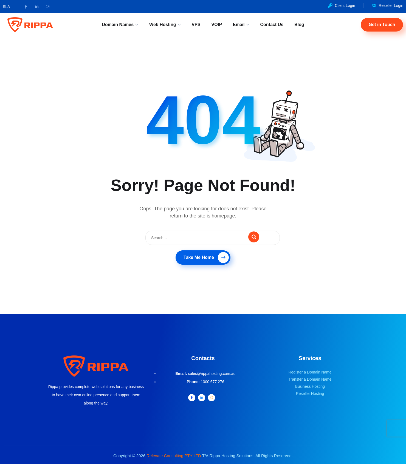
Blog (299, 24)
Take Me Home (206, 257)
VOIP (217, 24)
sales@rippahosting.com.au (211, 373)
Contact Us (271, 24)
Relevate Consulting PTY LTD (173, 455)
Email (239, 24)
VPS (196, 24)
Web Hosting (162, 24)
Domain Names (118, 24)
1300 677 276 (212, 382)
